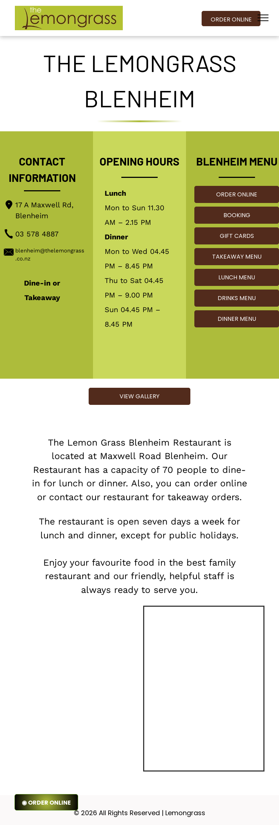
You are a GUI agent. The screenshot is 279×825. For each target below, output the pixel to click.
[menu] (263, 17)
